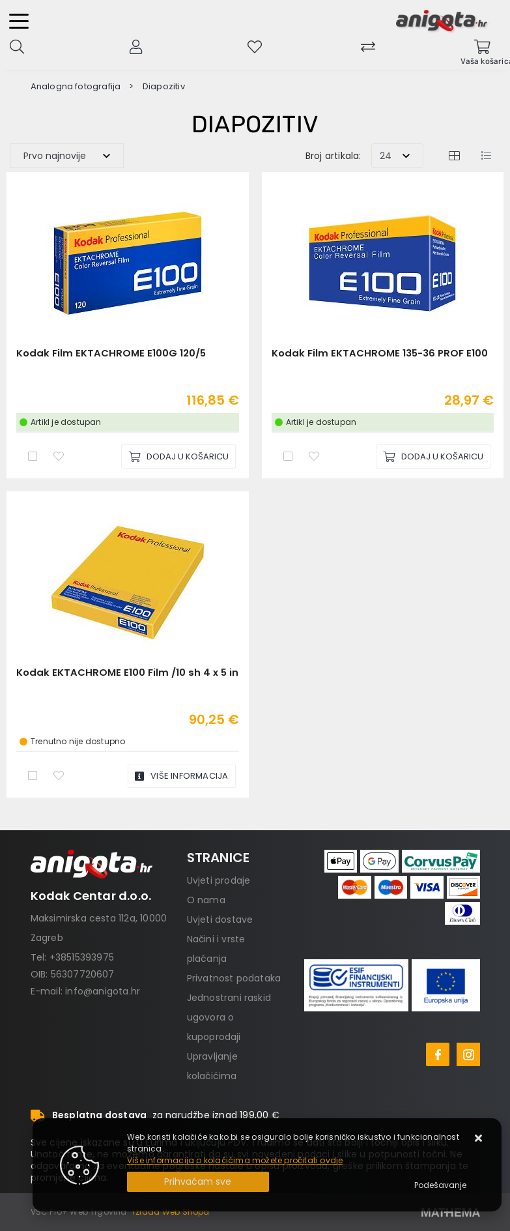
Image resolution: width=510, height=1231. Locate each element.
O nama (206, 899)
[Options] (440, 1185)
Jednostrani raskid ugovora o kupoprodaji (229, 1017)
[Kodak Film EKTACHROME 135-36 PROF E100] (433, 456)
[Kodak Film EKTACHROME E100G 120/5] (178, 456)
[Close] (198, 1182)
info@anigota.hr (102, 991)
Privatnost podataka (234, 978)
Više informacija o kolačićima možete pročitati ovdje (235, 1160)
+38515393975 (82, 957)
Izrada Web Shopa (171, 1211)
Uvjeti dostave (220, 919)
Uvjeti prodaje (219, 880)
